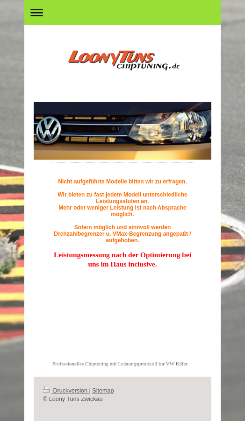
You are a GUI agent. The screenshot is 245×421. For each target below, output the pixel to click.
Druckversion (66, 390)
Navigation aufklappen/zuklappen (122, 12)
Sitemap (103, 390)
